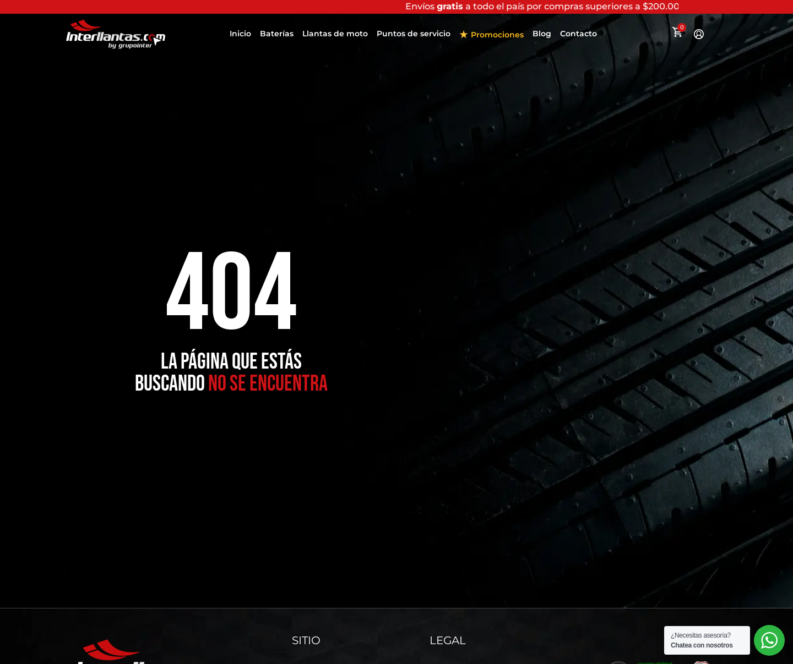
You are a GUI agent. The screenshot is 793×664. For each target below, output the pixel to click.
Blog (542, 37)
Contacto (578, 37)
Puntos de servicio (413, 37)
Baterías (277, 37)
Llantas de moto (335, 37)
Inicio (240, 37)
